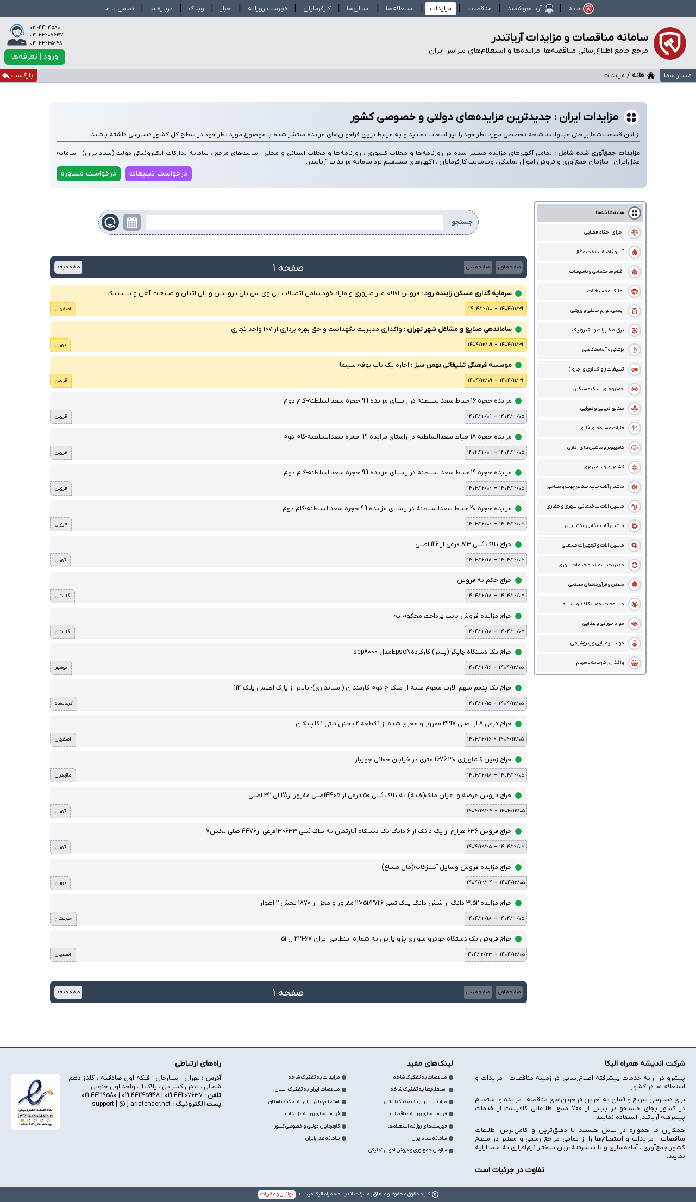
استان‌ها (358, 8)
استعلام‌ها (400, 8)
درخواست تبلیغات (158, 173)
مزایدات (441, 8)
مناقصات (479, 8)
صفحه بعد (68, 267)
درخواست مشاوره (88, 173)
